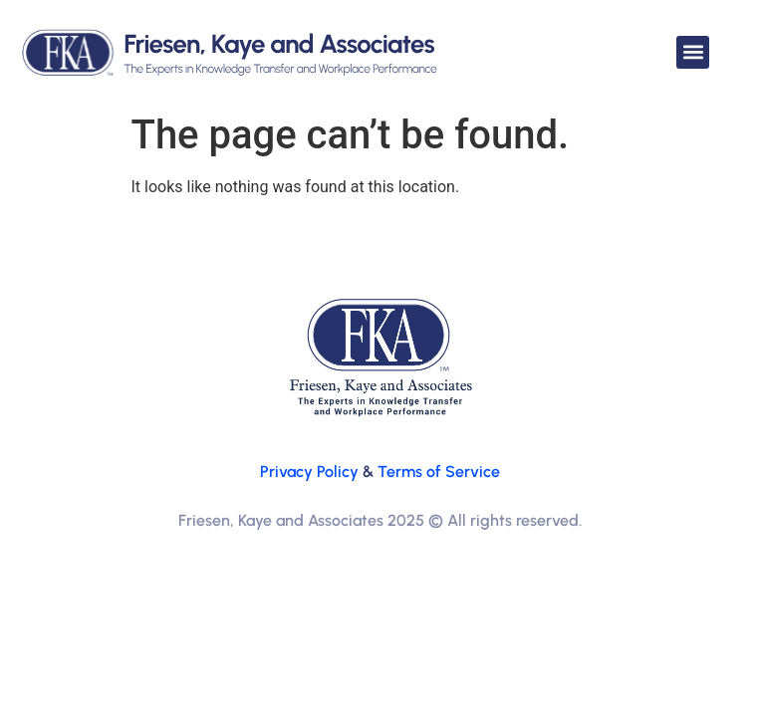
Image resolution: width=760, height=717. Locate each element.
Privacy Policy (309, 471)
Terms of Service (439, 471)
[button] (692, 52)
